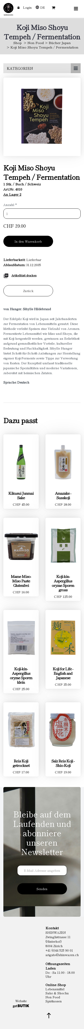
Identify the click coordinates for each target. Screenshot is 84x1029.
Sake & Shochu (57, 993)
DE (42, 7)
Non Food (35, 42)
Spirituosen (53, 1001)
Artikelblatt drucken (24, 275)
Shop (17, 42)
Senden (42, 889)
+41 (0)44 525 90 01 (59, 950)
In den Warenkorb (28, 241)
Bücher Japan (60, 42)
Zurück (28, 291)
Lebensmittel (55, 989)
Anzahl (10, 204)
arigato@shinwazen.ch (62, 955)
